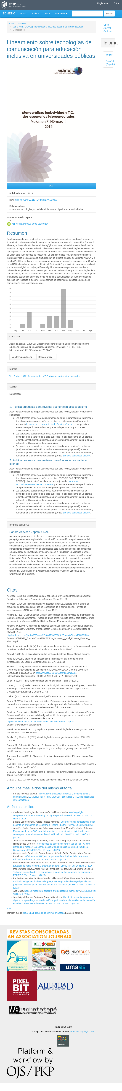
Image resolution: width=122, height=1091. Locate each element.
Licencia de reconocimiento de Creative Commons (50, 424)
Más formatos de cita (22, 357)
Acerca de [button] (61, 13)
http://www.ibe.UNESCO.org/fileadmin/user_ (57, 673)
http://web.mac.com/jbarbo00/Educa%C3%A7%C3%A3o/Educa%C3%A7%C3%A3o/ (48, 635)
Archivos (35, 13)
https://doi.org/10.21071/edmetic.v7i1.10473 (36, 200)
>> (10, 908)
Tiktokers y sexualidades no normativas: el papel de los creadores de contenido (52, 872)
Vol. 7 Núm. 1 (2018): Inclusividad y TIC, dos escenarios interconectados (48, 26)
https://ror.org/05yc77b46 (82, 1031)
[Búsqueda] (87, 13)
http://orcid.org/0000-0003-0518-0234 (30, 223)
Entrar (116, 3)
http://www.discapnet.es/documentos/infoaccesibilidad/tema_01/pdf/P (40, 721)
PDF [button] (51, 186)
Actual (23, 13)
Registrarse (103, 3)
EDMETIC (9, 13)
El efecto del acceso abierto (76, 455)
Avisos (47, 13)
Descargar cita (46, 357)
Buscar (109, 13)
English (109, 54)
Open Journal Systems (107, 28)
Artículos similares (22, 807)
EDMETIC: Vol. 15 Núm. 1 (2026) (43, 850)
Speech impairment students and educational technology (52, 891)
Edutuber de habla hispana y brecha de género (36, 866)
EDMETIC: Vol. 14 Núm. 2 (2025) (76, 825)
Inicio (11, 23)
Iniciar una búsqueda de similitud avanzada (44, 913)
